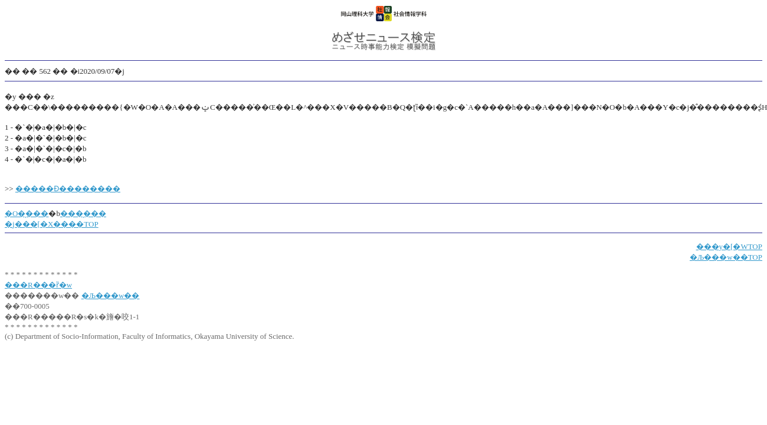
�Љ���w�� (110, 295)
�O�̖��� (26, 213)
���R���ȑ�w (38, 284)
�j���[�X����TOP (52, 224)
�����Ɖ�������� (67, 188)
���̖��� (83, 213)
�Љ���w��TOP (726, 257)
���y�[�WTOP (729, 246)
